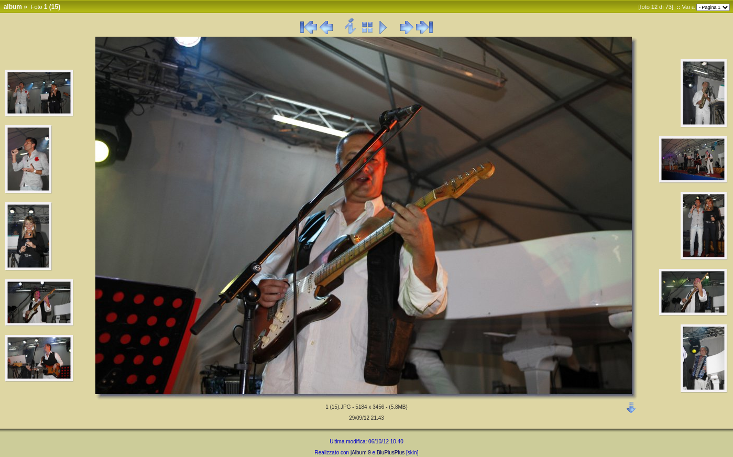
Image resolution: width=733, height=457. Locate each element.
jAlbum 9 (361, 452)
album (13, 6)
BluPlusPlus (390, 452)
